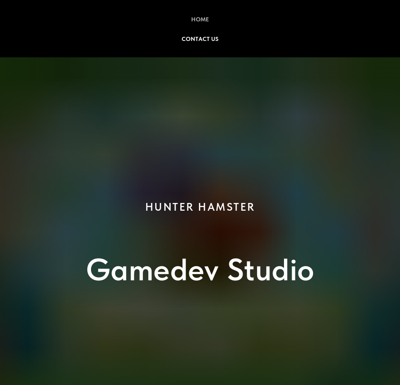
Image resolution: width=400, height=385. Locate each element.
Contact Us (200, 38)
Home (200, 19)
